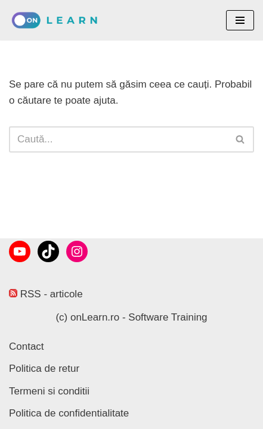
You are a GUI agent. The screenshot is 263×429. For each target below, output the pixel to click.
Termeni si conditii (49, 391)
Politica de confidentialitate (69, 413)
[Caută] (118, 139)
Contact (26, 346)
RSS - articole (46, 294)
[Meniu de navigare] (240, 20)
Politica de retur (44, 368)
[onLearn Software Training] (58, 20)
